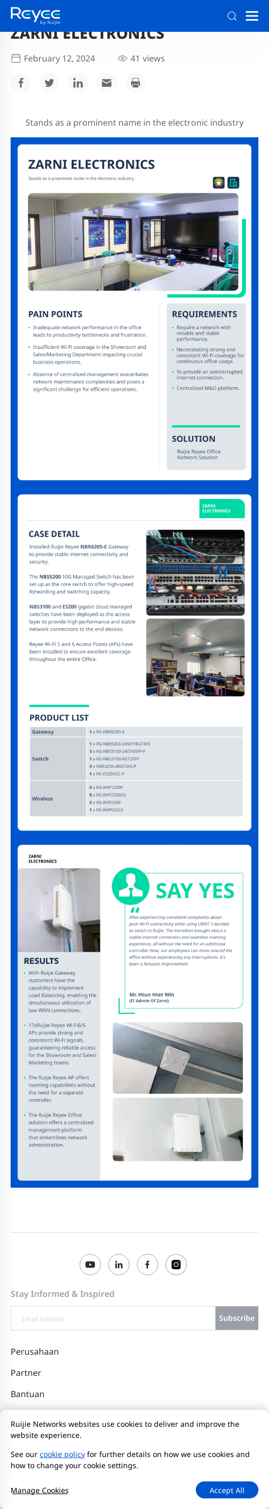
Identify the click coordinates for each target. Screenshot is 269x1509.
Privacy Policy (129, 1453)
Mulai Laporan (36, 1480)
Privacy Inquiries (194, 1466)
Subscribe (237, 1318)
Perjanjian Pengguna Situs (206, 1453)
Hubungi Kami (36, 1453)
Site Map (84, 1453)
